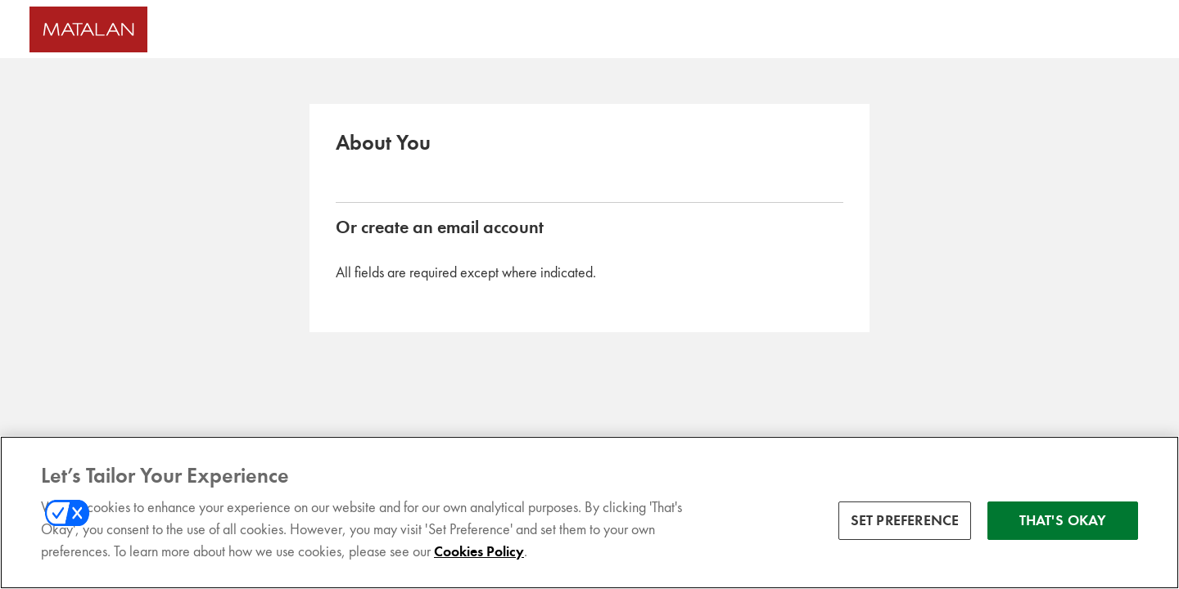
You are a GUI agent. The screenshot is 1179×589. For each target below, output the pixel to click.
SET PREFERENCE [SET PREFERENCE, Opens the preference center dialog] (905, 523)
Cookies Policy (479, 555)
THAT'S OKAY (1063, 523)
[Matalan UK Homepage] (169, 29)
